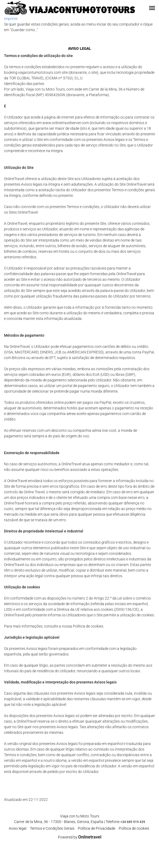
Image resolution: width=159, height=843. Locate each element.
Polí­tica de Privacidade (96, 828)
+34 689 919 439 (132, 822)
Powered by (79, 837)
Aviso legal (17, 828)
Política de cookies (134, 828)
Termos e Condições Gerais (52, 828)
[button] (152, 8)
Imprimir (11, 19)
